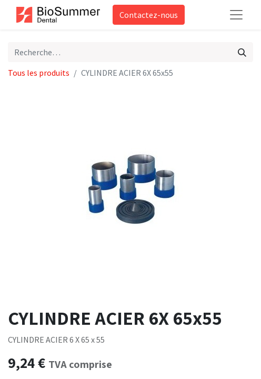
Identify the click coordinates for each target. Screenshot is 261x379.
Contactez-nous (148, 14)
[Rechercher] (242, 52)
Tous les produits (38, 72)
